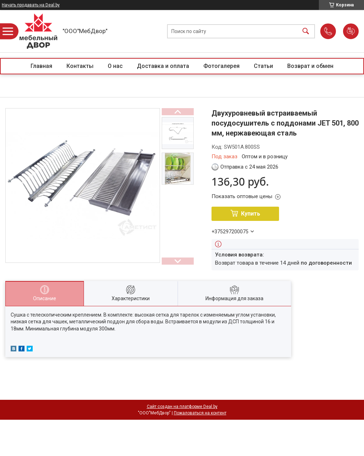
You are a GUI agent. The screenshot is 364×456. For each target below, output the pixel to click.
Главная (41, 66)
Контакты (79, 66)
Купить (250, 213)
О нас (115, 66)
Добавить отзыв (351, 31)
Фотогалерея (221, 66)
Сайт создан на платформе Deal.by (182, 406)
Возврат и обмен (310, 66)
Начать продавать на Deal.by (31, 4)
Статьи (263, 66)
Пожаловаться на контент (200, 412)
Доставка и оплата (163, 66)
